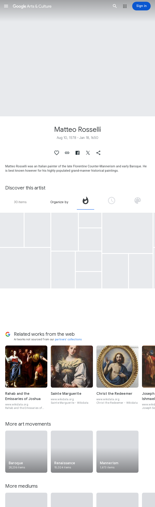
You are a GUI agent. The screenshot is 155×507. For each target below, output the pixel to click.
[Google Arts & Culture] (60, 6)
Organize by (59, 202)
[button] (6, 6)
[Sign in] (141, 6)
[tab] (85, 202)
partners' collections (68, 339)
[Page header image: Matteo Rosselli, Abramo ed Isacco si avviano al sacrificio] (77, 58)
